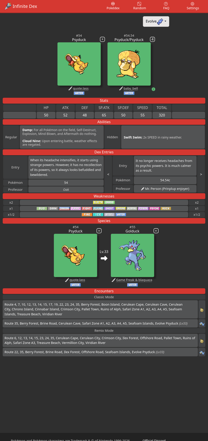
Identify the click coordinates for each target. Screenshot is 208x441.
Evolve (155, 21)
